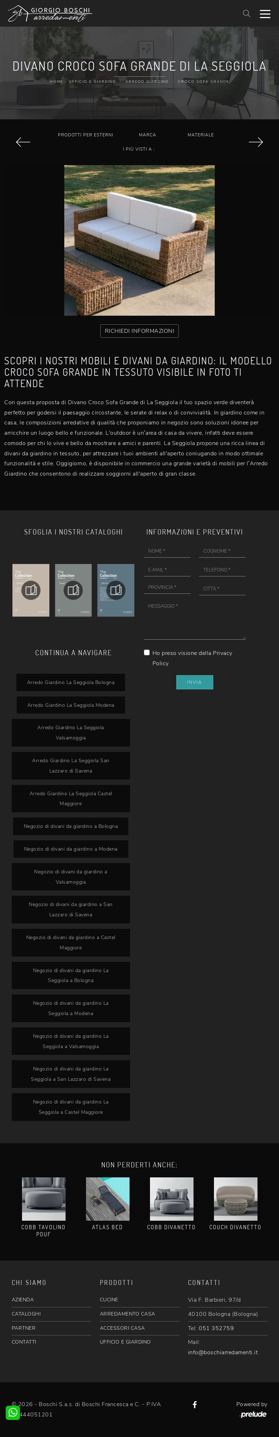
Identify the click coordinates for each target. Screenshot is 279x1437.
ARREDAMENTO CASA (127, 1314)
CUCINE (109, 1299)
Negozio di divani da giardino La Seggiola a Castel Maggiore (71, 1107)
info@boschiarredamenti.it (223, 1352)
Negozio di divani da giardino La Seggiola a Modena (71, 1008)
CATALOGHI (26, 1314)
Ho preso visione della (192, 658)
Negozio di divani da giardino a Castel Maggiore (71, 942)
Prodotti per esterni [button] (85, 135)
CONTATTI (24, 1342)
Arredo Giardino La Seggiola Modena (70, 705)
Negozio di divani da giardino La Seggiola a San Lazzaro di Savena (71, 1074)
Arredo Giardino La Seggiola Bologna (71, 682)
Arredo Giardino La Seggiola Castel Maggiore (70, 798)
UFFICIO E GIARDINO (125, 1342)
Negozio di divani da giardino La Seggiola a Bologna (71, 975)
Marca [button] (147, 135)
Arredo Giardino (147, 81)
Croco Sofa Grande (203, 81)
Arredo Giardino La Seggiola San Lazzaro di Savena (70, 765)
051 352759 (216, 1328)
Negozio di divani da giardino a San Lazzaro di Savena (71, 909)
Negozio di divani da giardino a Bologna (71, 826)
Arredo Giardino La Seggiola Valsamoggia (70, 732)
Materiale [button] (201, 135)
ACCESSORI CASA (122, 1328)
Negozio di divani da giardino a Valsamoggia (70, 876)
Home (56, 81)
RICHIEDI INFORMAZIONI (140, 331)
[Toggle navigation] (265, 13)
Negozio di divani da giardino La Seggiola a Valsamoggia (71, 1041)
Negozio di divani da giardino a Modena (71, 848)
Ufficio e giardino (92, 81)
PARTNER (24, 1328)
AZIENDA (23, 1299)
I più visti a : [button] (139, 149)
